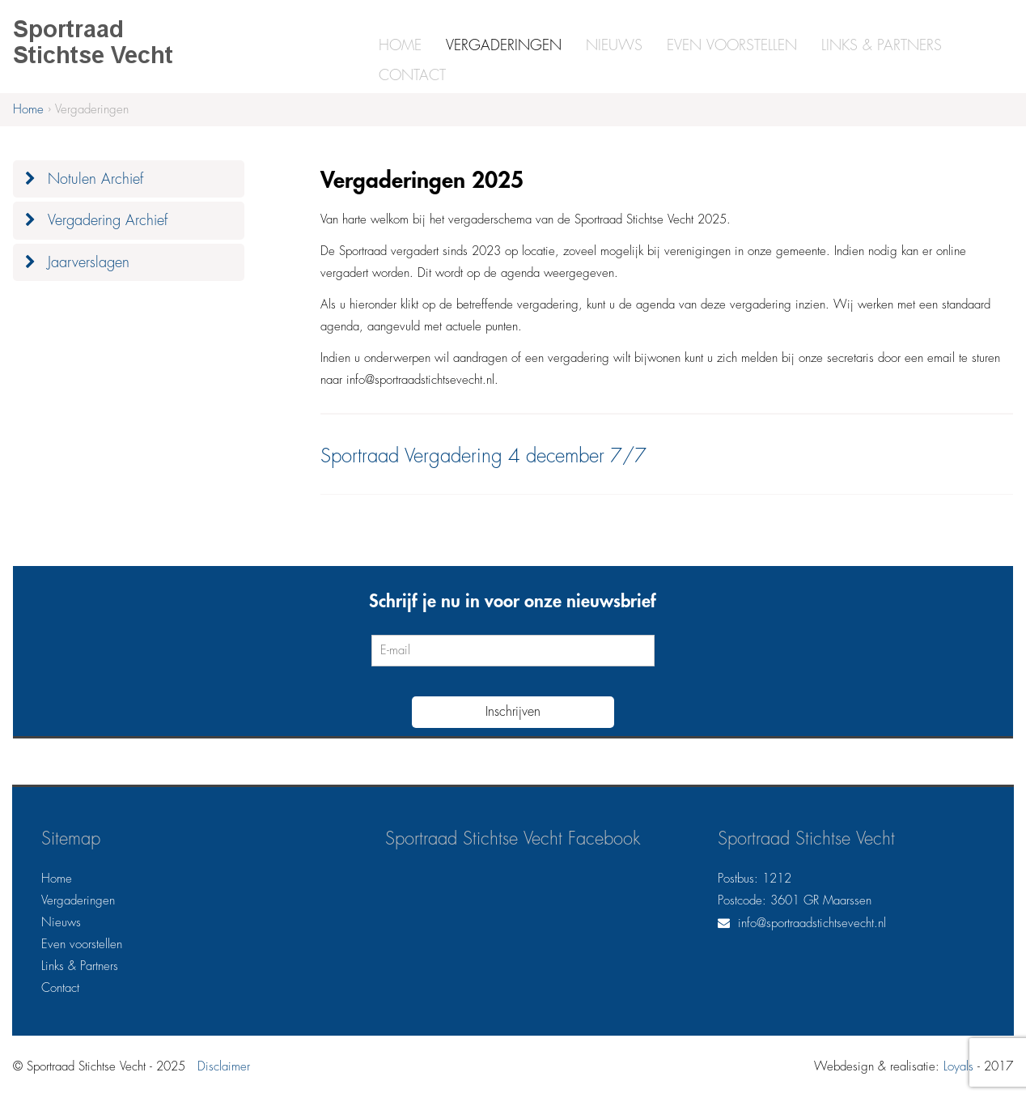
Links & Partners (881, 45)
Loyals (958, 1067)
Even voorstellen (732, 45)
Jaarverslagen (88, 262)
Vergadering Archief (107, 220)
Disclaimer (223, 1067)
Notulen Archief (95, 179)
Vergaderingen (504, 45)
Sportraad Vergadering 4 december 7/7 (483, 456)
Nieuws (614, 45)
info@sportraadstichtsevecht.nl (812, 923)
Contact (412, 75)
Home (400, 45)
